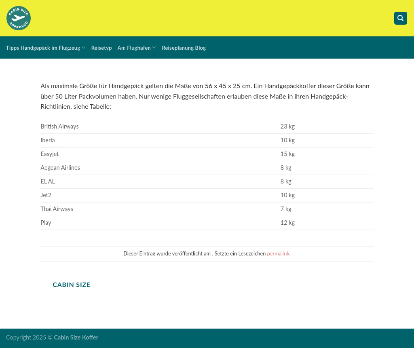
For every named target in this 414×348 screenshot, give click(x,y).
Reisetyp (101, 47)
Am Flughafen (137, 47)
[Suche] (401, 18)
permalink (278, 253)
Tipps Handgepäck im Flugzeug (46, 47)
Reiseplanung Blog (184, 47)
